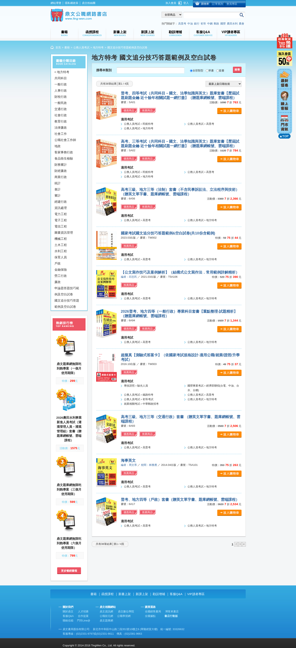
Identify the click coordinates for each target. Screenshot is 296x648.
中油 (190, 23)
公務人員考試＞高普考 (200, 123)
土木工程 (60, 245)
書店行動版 (171, 616)
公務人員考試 (81, 47)
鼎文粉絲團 (88, 3)
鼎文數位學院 (126, 611)
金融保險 (60, 269)
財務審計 (60, 164)
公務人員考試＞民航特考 (138, 123)
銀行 (196, 23)
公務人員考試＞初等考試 (138, 399)
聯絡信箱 (68, 620)
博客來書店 (172, 611)
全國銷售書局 (153, 611)
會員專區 (232, 3)
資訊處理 (60, 208)
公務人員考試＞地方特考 (138, 128)
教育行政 (60, 121)
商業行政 (60, 177)
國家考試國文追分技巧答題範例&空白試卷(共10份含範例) (168, 233)
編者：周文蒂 (129, 464)
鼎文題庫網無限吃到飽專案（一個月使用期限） (69, 368)
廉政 (57, 282)
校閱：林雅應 (149, 464)
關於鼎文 (68, 611)
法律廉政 (60, 127)
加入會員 (170, 3)
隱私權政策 (71, 3)
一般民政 (60, 103)
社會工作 (60, 133)
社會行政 (60, 115)
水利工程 (60, 251)
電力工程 (60, 214)
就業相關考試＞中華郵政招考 (141, 403)
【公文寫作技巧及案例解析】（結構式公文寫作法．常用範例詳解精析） (180, 272)
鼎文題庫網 (106, 620)
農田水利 (232, 23)
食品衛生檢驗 (63, 158)
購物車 (205, 3)
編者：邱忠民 (129, 276)
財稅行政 (60, 96)
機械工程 (60, 238)
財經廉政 (60, 170)
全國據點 (150, 616)
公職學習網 (124, 616)
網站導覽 (56, 3)
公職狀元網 (106, 616)
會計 (57, 189)
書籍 (67, 47)
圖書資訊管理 (63, 232)
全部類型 (198, 70)
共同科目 (60, 78)
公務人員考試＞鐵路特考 (138, 394)
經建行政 (60, 201)
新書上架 (124, 594)
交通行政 (60, 109)
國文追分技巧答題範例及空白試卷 (66, 303)
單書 (211, 70)
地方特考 (98, 47)
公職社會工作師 (65, 140)
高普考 (182, 23)
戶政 (57, 263)
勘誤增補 (159, 594)
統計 (57, 183)
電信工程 (60, 226)
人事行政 (60, 90)
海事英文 (128, 460)
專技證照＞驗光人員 (136, 385)
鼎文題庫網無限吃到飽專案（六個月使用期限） (69, 543)
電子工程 (60, 220)
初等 (203, 23)
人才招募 (83, 611)
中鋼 (210, 23)
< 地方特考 (61, 72)
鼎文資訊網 (106, 611)
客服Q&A (176, 594)
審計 (57, 195)
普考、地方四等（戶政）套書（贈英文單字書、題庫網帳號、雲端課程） (180, 500)
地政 (57, 146)
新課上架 (142, 594)
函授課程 (107, 594)
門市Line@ (83, 620)
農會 (241, 23)
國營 (223, 23)
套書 (221, 70)
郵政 (216, 23)
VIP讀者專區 (196, 594)
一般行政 (60, 84)
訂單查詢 (217, 3)
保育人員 (60, 257)
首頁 (58, 47)
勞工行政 (60, 275)
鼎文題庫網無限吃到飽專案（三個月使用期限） (69, 489)
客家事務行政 (63, 152)
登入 (186, 3)
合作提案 (83, 616)
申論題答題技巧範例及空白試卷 (66, 291)
